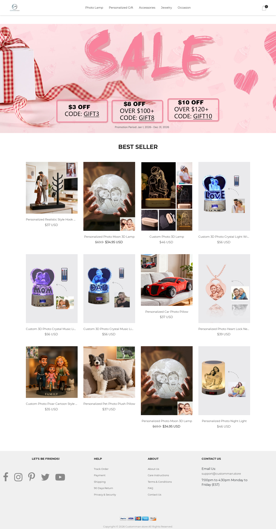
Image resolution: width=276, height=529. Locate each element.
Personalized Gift (121, 7)
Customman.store (136, 526)
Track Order (101, 468)
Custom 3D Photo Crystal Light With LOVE (224, 236)
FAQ (150, 488)
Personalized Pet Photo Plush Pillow (109, 404)
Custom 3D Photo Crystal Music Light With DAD (109, 329)
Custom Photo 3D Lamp (167, 236)
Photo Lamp (94, 7)
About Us (153, 468)
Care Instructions (158, 475)
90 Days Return (103, 488)
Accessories (147, 7)
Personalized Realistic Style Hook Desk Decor (52, 219)
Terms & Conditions (160, 481)
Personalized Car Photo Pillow (166, 311)
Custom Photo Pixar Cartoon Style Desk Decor (52, 404)
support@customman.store (221, 473)
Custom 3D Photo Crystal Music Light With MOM (52, 329)
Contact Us (154, 494)
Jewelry (166, 7)
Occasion (184, 7)
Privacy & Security (105, 494)
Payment (99, 475)
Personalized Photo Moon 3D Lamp (109, 236)
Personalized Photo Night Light (224, 421)
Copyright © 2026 (114, 526)
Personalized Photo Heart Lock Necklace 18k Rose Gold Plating (224, 329)
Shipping (100, 481)
